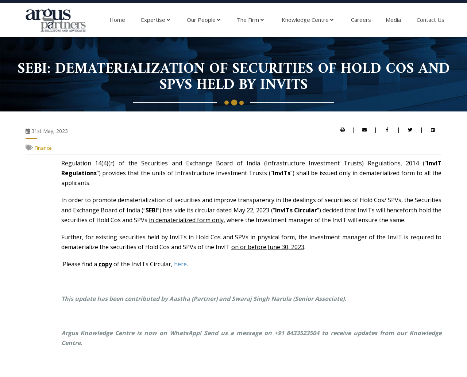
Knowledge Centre (307, 20)
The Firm (250, 20)
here (180, 264)
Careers (361, 19)
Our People (203, 20)
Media (393, 19)
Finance (43, 148)
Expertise (155, 20)
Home (117, 19)
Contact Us (430, 19)
